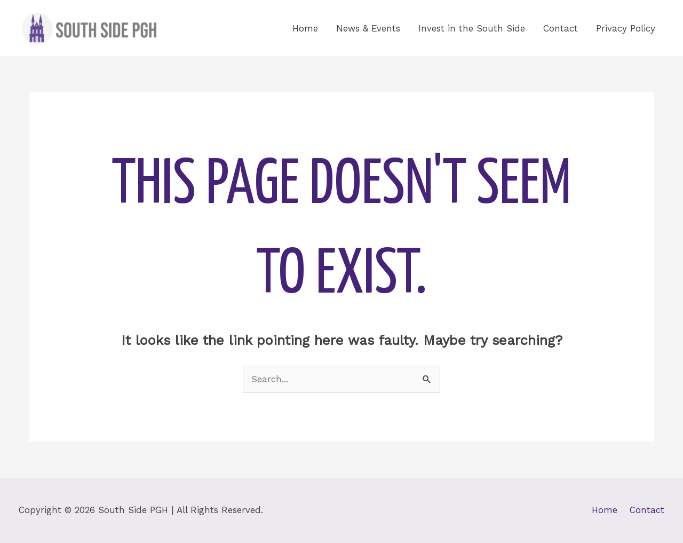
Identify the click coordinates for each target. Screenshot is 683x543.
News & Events (368, 28)
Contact (560, 28)
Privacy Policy (625, 28)
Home (305, 28)
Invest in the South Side (471, 28)
